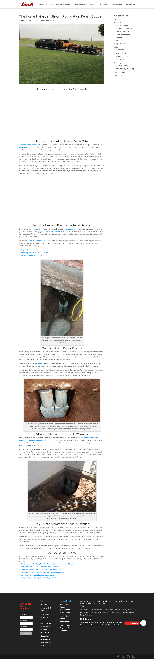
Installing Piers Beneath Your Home (34, 253)
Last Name (23, 626)
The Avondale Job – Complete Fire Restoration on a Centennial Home (47, 564)
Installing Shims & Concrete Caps (33, 255)
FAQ (117, 41)
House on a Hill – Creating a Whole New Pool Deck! (40, 567)
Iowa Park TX (121, 53)
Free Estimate (118, 4)
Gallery (92, 4)
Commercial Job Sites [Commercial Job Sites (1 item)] (45, 609)
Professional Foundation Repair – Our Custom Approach (42, 572)
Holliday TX (120, 50)
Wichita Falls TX (122, 56)
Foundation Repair (63, 4)
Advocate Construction (28, 145)
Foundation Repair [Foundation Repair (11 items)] (44, 618)
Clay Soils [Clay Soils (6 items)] (43, 605)
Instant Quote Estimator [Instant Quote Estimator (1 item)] (45, 628)
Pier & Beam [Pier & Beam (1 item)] (44, 633)
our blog (39, 229)
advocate (25, 20)
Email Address (25, 614)
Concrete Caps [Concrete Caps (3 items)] (45, 614)
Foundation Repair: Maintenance (65, 618)
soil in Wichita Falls (53, 232)
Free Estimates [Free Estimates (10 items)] (45, 623)
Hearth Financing (122, 65)
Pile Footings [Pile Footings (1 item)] (44, 636)
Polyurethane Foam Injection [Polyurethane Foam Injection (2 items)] (45, 641)
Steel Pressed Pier (123, 31)
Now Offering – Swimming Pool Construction (38, 575)
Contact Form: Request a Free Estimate (65, 627)
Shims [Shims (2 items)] (42, 645)
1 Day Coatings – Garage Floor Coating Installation (40, 578)
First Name (23, 620)
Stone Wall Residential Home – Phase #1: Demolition (41, 569)
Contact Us (130, 4)
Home (41, 4)
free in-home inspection (38, 241)
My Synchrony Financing (125, 69)
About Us (49, 4)
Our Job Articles (81, 4)
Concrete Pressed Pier (124, 28)
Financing (104, 4)
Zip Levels (38, 363)
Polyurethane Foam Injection (32, 250)
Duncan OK (120, 59)
